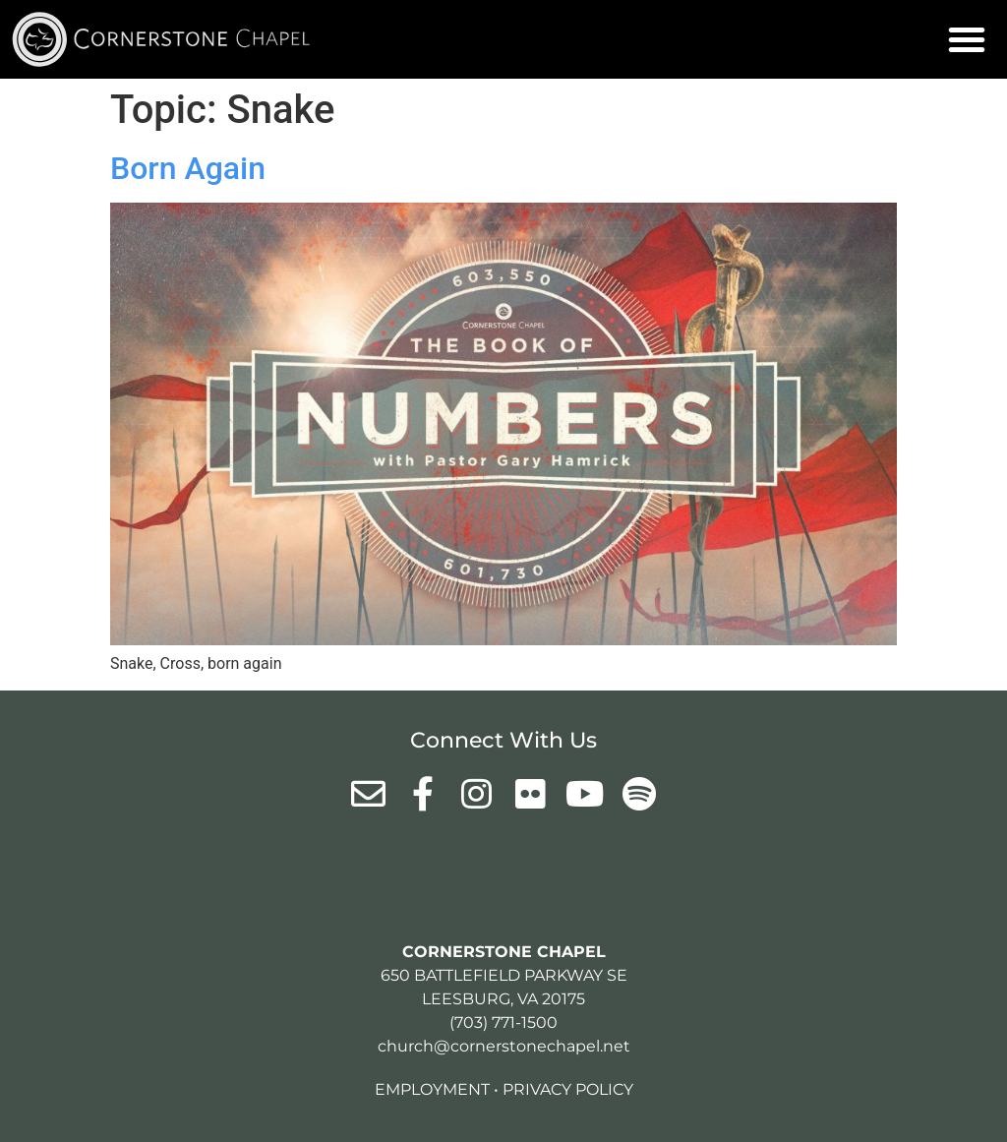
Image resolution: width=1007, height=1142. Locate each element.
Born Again (188, 168)
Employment (432, 1089)
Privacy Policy (568, 1089)
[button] (966, 39)
